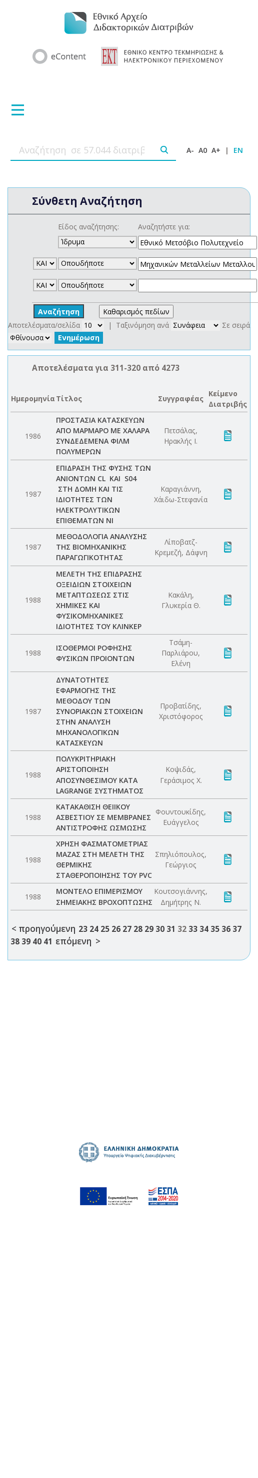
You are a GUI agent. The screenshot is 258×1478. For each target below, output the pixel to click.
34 (204, 928)
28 (138, 928)
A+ (216, 150)
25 (105, 928)
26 (116, 928)
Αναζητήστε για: (164, 226)
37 (237, 928)
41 (48, 941)
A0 (202, 150)
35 (215, 928)
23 (83, 928)
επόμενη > (78, 941)
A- (190, 150)
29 (149, 928)
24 (94, 928)
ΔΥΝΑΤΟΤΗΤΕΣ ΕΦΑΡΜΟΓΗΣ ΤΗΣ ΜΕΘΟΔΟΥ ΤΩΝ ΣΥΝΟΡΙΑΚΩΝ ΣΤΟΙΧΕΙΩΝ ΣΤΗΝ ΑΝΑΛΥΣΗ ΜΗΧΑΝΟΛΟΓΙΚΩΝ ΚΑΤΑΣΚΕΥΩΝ (99, 711)
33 (193, 928)
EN (238, 150)
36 (226, 928)
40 (37, 941)
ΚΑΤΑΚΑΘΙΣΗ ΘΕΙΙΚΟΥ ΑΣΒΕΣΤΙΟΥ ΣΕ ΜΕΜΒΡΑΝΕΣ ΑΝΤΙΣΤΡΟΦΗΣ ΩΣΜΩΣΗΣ (103, 817)
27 (127, 928)
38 (15, 941)
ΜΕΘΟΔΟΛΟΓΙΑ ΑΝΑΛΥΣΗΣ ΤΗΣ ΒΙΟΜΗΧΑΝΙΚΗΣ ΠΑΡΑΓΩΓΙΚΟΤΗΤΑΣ (101, 547)
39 (26, 941)
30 (160, 928)
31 (171, 928)
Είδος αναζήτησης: (88, 226)
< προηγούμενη (44, 928)
